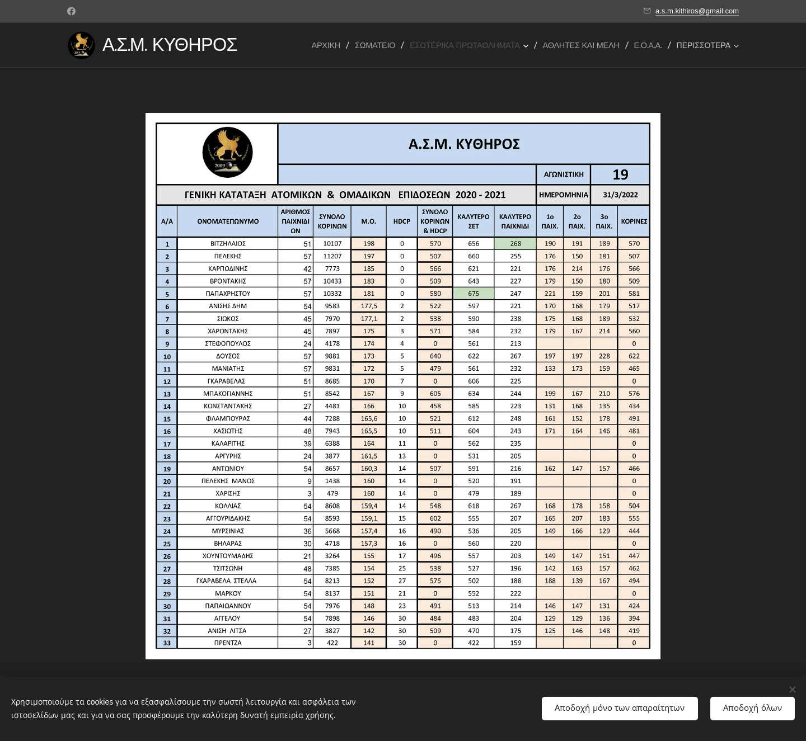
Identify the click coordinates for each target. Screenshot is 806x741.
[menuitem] (329, 45)
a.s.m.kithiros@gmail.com (697, 11)
